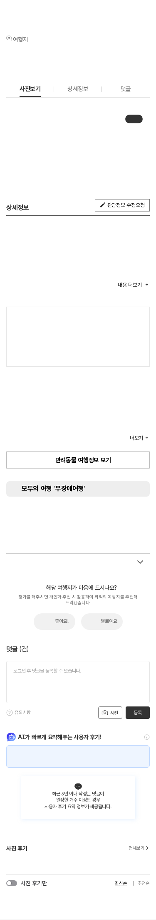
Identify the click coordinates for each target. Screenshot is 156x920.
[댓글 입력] (78, 682)
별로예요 (109, 621)
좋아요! (62, 621)
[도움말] (9, 712)
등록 (137, 713)
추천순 (144, 883)
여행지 (20, 39)
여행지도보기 (139, 317)
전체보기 (139, 848)
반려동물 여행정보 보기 (83, 460)
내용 (130, 285)
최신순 (121, 883)
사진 (110, 712)
